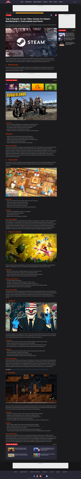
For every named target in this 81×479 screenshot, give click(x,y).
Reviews (45, 1)
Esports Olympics (37, 1)
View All (55, 80)
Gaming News (28, 1)
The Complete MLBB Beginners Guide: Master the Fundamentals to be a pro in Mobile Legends (47, 449)
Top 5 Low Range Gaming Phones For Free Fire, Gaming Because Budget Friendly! (29, 369)
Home (22, 1)
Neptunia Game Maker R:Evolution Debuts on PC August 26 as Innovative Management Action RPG (70, 34)
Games (55, 1)
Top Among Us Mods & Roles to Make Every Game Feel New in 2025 (70, 43)
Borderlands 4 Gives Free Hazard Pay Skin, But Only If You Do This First (70, 38)
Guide (50, 1)
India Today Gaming (9, 23)
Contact (61, 1)
